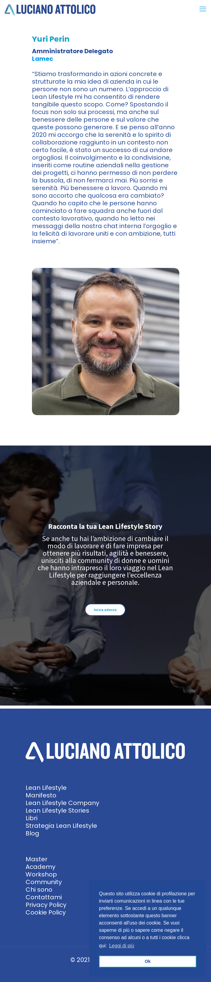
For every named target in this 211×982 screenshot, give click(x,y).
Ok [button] (147, 961)
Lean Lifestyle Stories (57, 810)
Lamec (42, 58)
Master (36, 859)
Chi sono (39, 889)
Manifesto (41, 795)
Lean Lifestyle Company (62, 803)
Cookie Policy (46, 912)
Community (44, 882)
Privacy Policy (46, 904)
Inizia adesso (105, 609)
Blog (32, 833)
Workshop (41, 874)
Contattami (44, 897)
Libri (31, 818)
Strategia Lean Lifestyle (61, 825)
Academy (40, 866)
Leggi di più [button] (121, 945)
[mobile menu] (203, 9)
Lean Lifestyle (46, 787)
